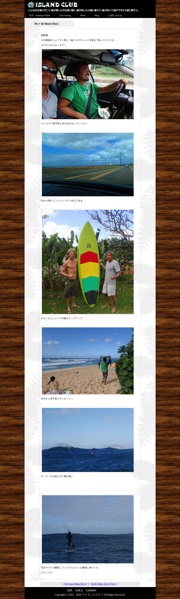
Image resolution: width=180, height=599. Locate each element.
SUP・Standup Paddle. (40, 15)
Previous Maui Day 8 (75, 583)
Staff (69, 590)
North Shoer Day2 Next (103, 583)
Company (91, 590)
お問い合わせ (115, 15)
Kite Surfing (65, 15)
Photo (83, 15)
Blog (97, 15)
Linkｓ (79, 590)
